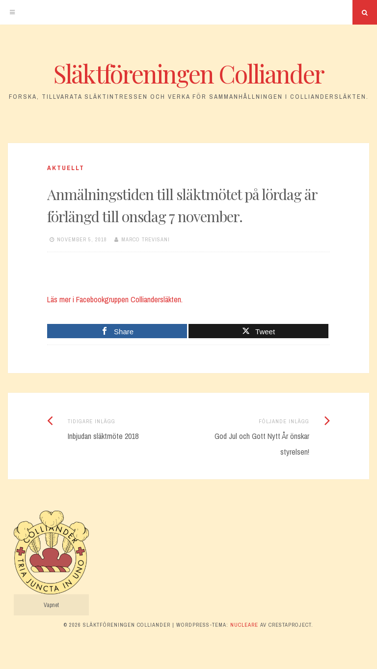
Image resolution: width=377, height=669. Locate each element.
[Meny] (12, 12)
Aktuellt (65, 168)
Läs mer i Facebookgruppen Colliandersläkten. (115, 299)
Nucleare (244, 624)
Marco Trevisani (145, 239)
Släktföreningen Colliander (189, 73)
